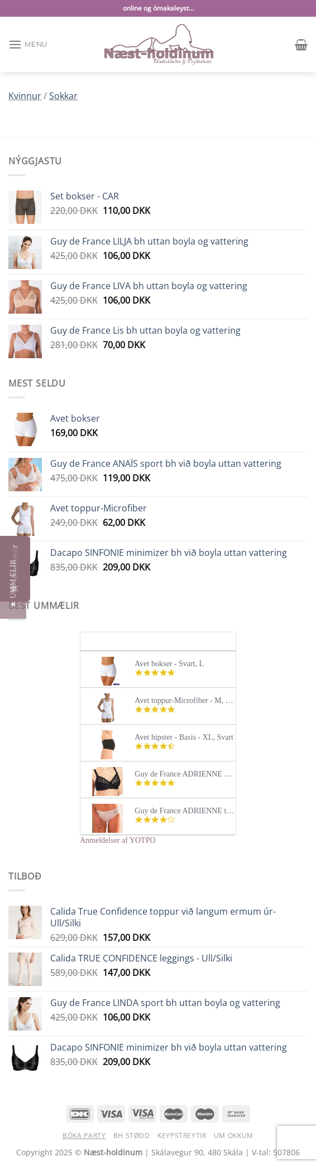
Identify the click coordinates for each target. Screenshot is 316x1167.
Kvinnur (24, 96)
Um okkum (233, 1135)
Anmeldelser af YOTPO (118, 840)
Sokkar (63, 96)
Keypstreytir (181, 1135)
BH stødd (131, 1135)
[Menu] (27, 44)
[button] (13, 583)
